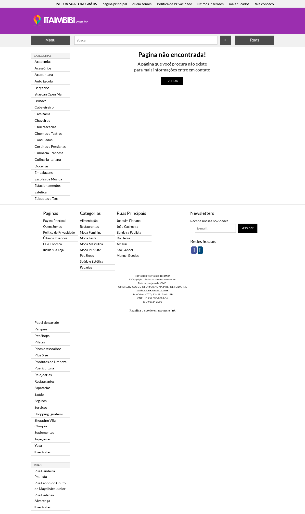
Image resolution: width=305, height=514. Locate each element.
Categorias (42, 55)
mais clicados (239, 4)
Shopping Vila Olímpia (45, 423)
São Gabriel (125, 250)
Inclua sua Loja (53, 250)
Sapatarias (42, 388)
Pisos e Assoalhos (48, 349)
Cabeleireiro (44, 107)
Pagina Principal (54, 221)
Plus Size (41, 355)
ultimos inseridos (210, 4)
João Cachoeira (127, 227)
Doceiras (41, 166)
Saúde (39, 394)
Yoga (38, 445)
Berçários (42, 88)
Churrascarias (45, 127)
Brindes (40, 101)
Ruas (254, 40)
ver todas (43, 452)
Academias (43, 61)
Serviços (41, 407)
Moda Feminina (91, 232)
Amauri (122, 244)
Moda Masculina (91, 244)
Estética (41, 192)
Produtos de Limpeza (50, 362)
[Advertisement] (181, 21)
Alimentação (89, 221)
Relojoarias (43, 375)
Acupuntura (44, 74)
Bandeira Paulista (129, 232)
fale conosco (264, 4)
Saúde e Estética (91, 261)
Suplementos (44, 432)
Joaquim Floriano (128, 221)
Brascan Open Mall (49, 94)
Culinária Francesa (49, 153)
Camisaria (42, 114)
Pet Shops (42, 336)
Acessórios (43, 68)
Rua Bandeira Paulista (45, 473)
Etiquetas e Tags (46, 198)
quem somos (142, 4)
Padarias (86, 267)
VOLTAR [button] (172, 81)
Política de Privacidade (174, 4)
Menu (50, 40)
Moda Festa (88, 238)
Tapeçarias (43, 439)
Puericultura (44, 368)
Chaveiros (42, 120)
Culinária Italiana (48, 159)
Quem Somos (52, 227)
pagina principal (114, 4)
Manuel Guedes (128, 255)
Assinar (248, 228)
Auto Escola (44, 81)
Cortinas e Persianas (50, 146)
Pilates (40, 342)
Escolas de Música (48, 179)
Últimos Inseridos (55, 238)
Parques (41, 329)
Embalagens (44, 172)
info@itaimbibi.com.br (157, 275)
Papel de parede (47, 322)
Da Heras (123, 238)
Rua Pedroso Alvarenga (44, 497)
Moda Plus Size (90, 250)
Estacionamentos (48, 185)
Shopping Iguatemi (49, 414)
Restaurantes (44, 381)
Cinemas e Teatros (48, 133)
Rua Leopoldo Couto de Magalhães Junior (50, 485)
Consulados (43, 140)
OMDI (163, 283)
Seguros (41, 401)
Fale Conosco (52, 244)
